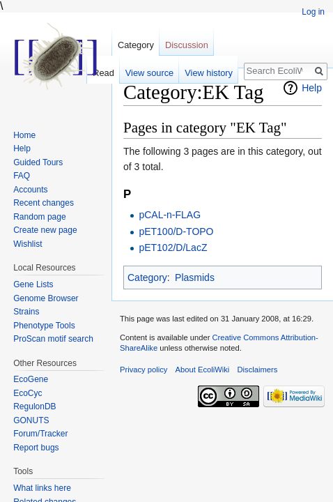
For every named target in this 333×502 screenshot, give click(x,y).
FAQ (21, 176)
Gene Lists (33, 284)
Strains (26, 312)
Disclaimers (257, 369)
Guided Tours (38, 162)
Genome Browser (45, 298)
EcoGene (30, 379)
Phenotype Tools (44, 325)
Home (24, 135)
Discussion (186, 45)
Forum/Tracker (40, 434)
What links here (42, 488)
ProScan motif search (53, 339)
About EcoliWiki (203, 369)
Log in (313, 12)
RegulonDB (34, 406)
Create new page (45, 230)
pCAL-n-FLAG (170, 214)
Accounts (30, 190)
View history (209, 73)
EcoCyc (27, 393)
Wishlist (27, 244)
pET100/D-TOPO (176, 231)
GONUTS (31, 420)
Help (312, 87)
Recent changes (43, 203)
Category (147, 277)
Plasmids (195, 277)
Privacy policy (143, 369)
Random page (39, 217)
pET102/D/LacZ (173, 247)
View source (149, 73)
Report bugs (36, 447)
